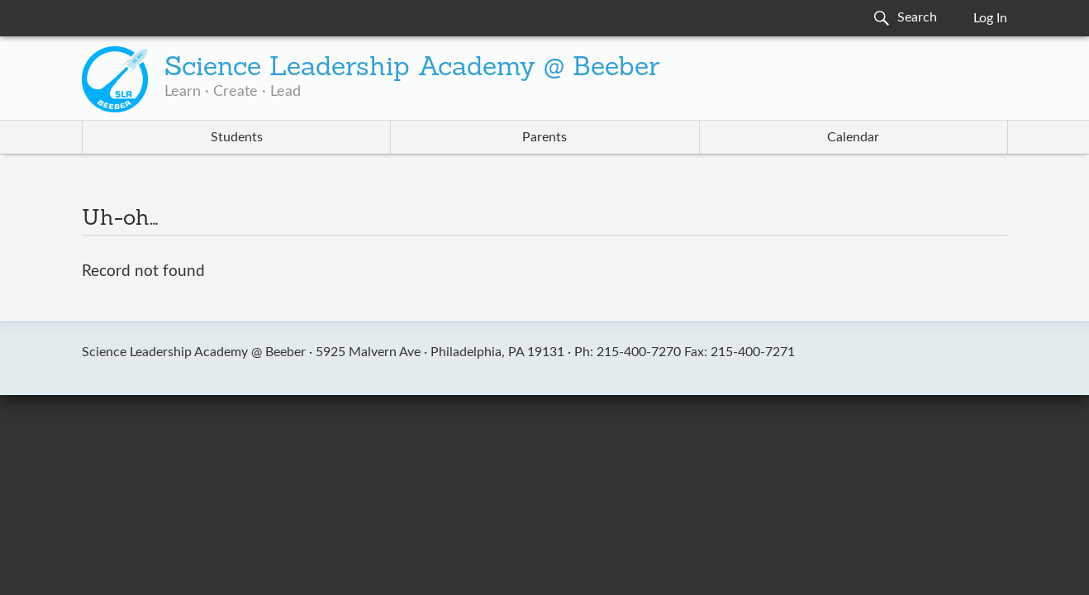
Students (237, 137)
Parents (544, 137)
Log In (990, 18)
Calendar (853, 137)
